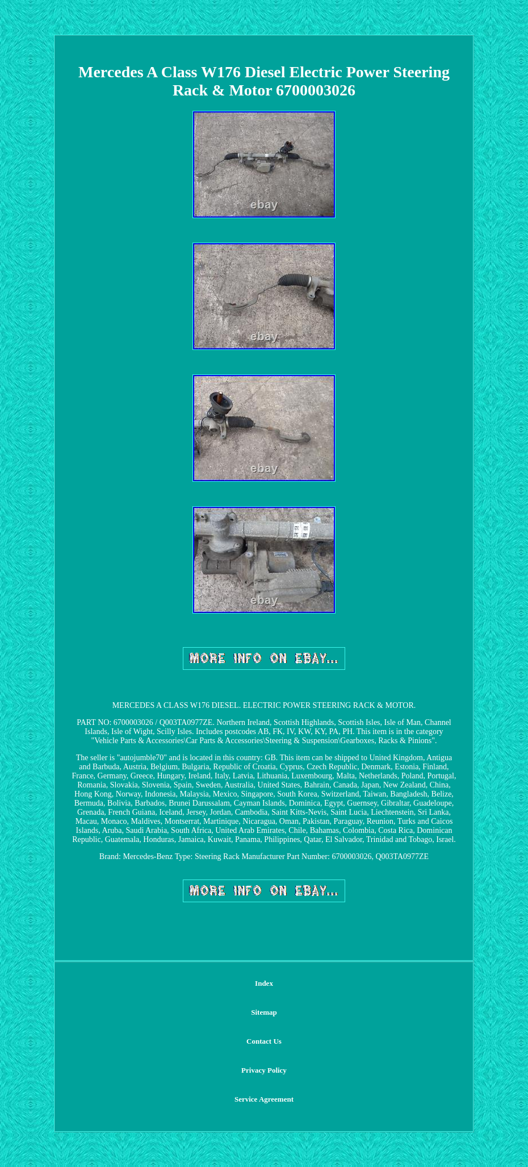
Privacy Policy (264, 1070)
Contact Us (264, 1041)
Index (264, 983)
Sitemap (264, 1012)
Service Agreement (264, 1099)
